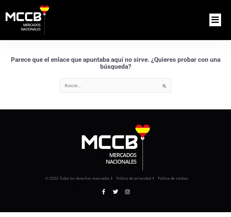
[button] (215, 20)
